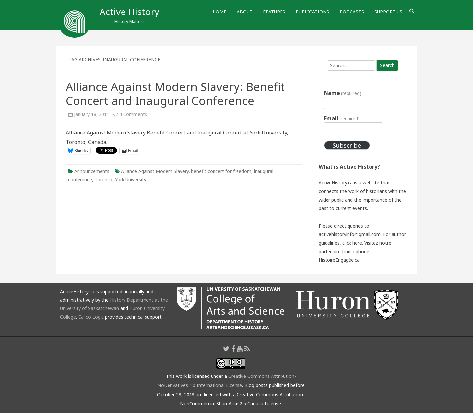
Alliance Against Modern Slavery (155, 171)
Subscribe (347, 145)
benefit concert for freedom (221, 171)
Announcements (91, 171)
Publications (312, 12)
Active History (129, 11)
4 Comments (133, 114)
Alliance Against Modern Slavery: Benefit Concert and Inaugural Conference (175, 93)
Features (274, 12)
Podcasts (352, 12)
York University (130, 179)
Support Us (388, 12)
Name (342, 93)
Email (342, 118)
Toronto (103, 179)
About (245, 12)
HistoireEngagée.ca (339, 260)
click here (352, 243)
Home (219, 12)
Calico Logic (91, 317)
